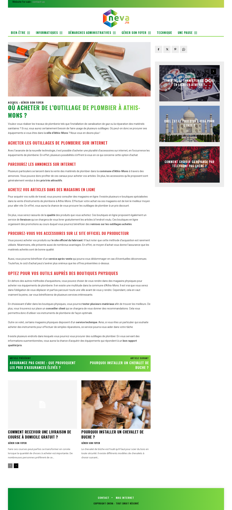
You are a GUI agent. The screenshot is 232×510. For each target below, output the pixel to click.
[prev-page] (10, 465)
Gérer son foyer (32, 102)
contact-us (38, 1)
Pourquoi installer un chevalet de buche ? (119, 365)
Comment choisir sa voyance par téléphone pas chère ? (189, 164)
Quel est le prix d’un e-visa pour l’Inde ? (189, 123)
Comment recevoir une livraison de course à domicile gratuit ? (39, 434)
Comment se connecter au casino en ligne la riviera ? (189, 82)
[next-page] (16, 465)
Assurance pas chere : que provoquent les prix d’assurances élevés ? (43, 365)
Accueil (13, 102)
